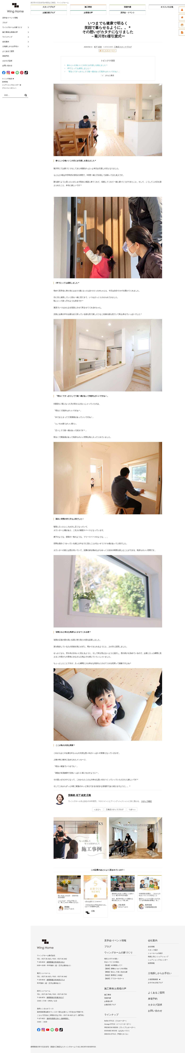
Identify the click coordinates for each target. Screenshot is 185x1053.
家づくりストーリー (108, 51)
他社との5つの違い (111, 958)
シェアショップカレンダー (10, 85)
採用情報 (5, 82)
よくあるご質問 (8, 51)
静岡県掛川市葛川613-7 (55, 997)
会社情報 (151, 947)
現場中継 (127, 7)
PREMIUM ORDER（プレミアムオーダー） (120, 1027)
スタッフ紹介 (146, 801)
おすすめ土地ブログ (155, 983)
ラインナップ (7, 37)
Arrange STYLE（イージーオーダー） (118, 1024)
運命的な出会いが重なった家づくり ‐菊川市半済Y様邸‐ (122, 894)
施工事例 (88, 7)
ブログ (4, 22)
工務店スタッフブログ (123, 47)
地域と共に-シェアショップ (158, 956)
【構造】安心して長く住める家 (115, 972)
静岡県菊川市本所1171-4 (56, 980)
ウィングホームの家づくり (12, 27)
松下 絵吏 (98, 47)
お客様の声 (88, 13)
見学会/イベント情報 (10, 18)
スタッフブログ (49, 7)
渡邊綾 (66, 907)
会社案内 (5, 42)
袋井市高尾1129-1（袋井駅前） (58, 1018)
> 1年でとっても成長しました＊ (77, 68)
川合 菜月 (121, 905)
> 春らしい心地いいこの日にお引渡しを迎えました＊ (86, 65)
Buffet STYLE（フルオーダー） (115, 1020)
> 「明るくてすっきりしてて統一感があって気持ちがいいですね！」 (92, 71)
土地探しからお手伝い (10, 46)
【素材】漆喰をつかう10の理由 (115, 968)
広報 (93, 911)
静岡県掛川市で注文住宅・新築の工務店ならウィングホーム (53, 1046)
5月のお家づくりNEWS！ (93, 901)
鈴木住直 (148, 905)
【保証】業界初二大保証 (113, 975)
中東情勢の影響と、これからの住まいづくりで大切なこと (149, 894)
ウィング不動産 (7, 79)
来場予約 (5, 56)
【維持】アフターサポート (114, 978)
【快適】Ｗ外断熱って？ (113, 965)
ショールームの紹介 (155, 953)
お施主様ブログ (49, 13)
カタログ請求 (7, 61)
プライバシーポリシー (9, 88)
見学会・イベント (127, 13)
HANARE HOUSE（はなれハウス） (117, 1030)
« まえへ (97, 809)
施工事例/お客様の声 (10, 32)
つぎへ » (132, 809)
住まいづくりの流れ (111, 962)
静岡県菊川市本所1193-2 (56, 962)
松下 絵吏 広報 (79, 795)
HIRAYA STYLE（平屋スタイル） (116, 1034)
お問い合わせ (7, 65)
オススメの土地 (167, 7)
